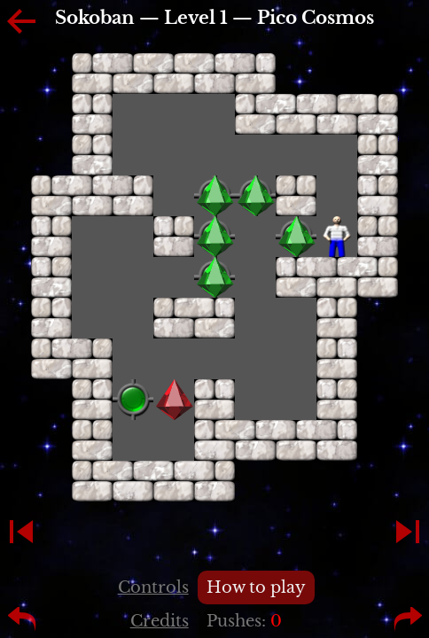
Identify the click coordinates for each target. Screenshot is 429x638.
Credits (159, 621)
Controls (153, 587)
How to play (256, 587)
